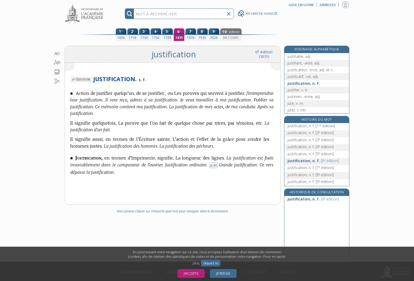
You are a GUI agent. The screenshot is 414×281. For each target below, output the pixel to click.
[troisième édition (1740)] (144, 34)
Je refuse (223, 273)
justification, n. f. (304, 83)
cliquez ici (210, 263)
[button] (57, 53)
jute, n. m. (296, 103)
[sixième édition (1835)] (179, 34)
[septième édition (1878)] (190, 34)
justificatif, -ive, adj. (303, 76)
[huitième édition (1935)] (202, 34)
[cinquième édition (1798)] (167, 34)
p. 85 (213, 165)
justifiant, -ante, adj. (304, 62)
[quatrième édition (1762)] (155, 34)
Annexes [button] (327, 5)
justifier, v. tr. (298, 89)
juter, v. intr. (297, 110)
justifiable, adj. (299, 56)
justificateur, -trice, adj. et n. (310, 69)
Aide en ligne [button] (301, 5)
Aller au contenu (85, 5)
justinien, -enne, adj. (304, 96)
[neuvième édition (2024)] (214, 34)
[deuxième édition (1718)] (132, 34)
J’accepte (191, 273)
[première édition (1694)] (121, 34)
